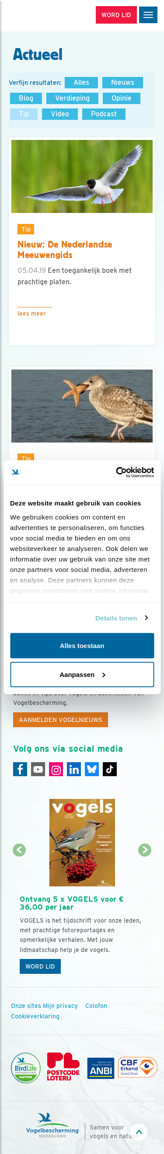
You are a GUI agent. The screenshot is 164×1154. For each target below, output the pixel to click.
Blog (26, 98)
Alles (81, 82)
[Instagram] (56, 769)
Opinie (122, 98)
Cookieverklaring (35, 1016)
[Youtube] (38, 769)
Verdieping (72, 98)
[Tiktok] (110, 769)
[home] (43, 15)
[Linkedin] (74, 769)
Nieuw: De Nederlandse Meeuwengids (64, 250)
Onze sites (26, 1005)
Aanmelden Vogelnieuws (60, 719)
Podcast (104, 114)
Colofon (96, 1005)
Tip (24, 114)
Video (60, 114)
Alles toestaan (82, 645)
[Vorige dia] (19, 915)
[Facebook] (20, 769)
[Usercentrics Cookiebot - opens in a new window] (117, 472)
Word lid (40, 966)
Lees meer (31, 313)
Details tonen (116, 617)
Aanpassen (82, 674)
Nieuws (122, 82)
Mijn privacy (60, 1005)
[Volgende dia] (145, 915)
